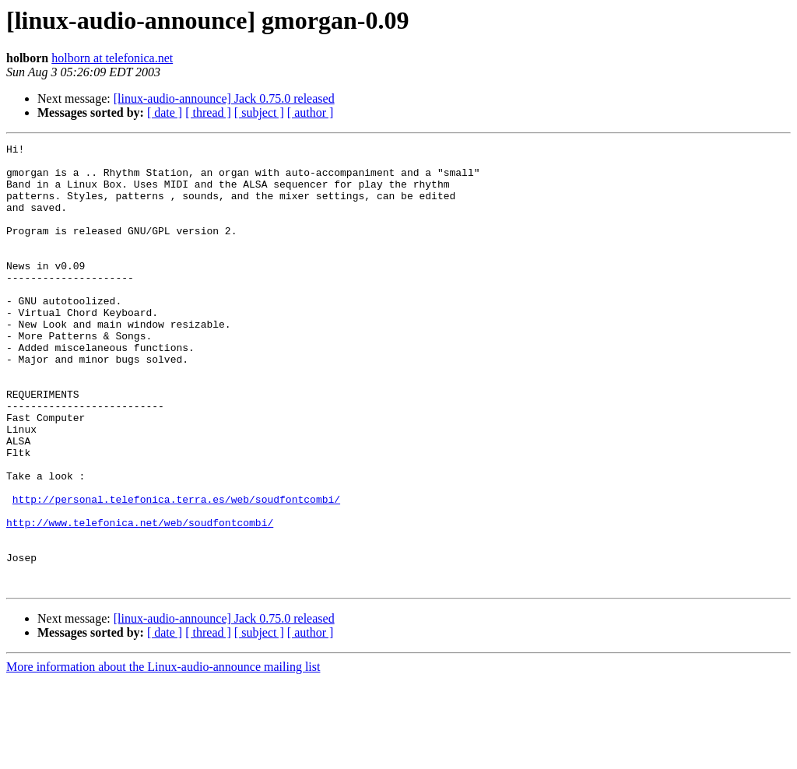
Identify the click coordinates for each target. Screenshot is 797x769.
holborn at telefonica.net (112, 58)
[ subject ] (259, 112)
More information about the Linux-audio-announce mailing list (163, 755)
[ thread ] (208, 112)
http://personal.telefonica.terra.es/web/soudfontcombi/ (176, 571)
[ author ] (310, 112)
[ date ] (164, 112)
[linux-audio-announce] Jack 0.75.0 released (224, 98)
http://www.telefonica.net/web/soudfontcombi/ (139, 599)
